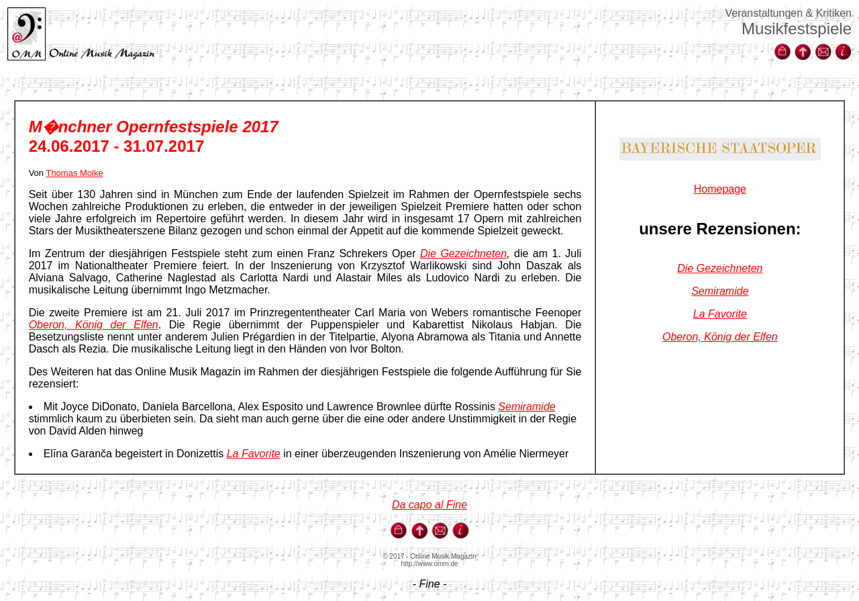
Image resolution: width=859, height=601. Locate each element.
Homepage (720, 189)
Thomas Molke (74, 173)
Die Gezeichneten (463, 253)
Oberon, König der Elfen (93, 324)
